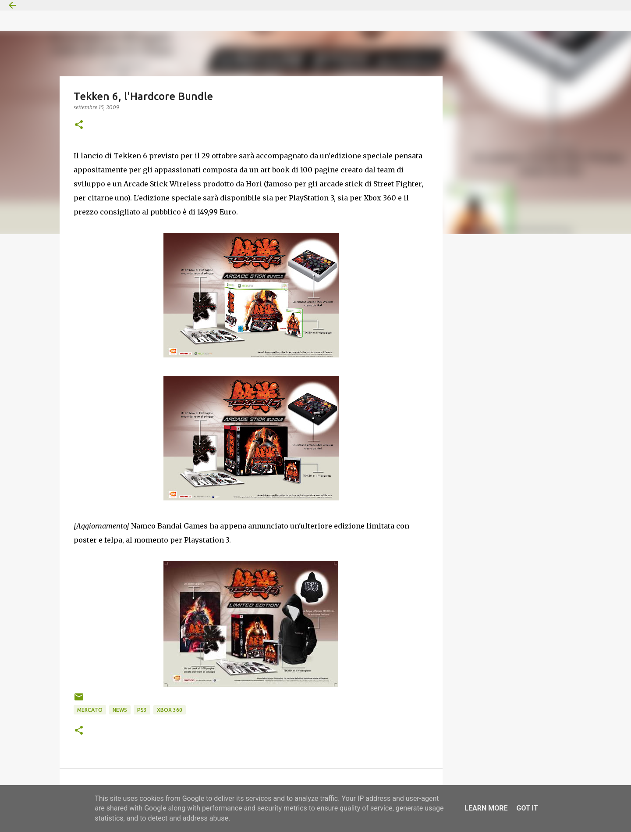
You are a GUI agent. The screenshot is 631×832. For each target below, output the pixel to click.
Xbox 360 (169, 710)
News (120, 710)
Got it (527, 808)
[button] (79, 125)
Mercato (90, 710)
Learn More (485, 808)
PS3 (142, 710)
